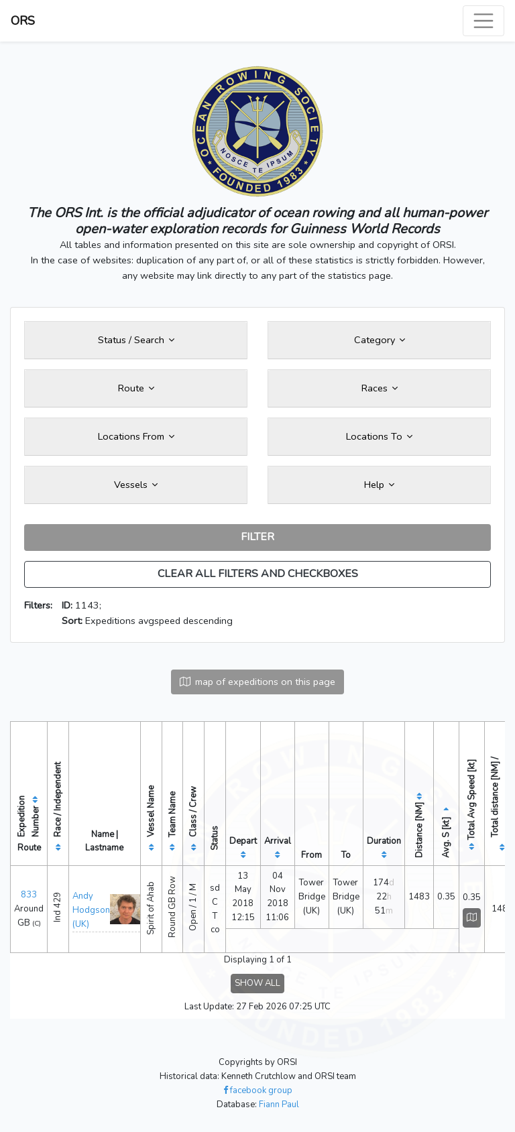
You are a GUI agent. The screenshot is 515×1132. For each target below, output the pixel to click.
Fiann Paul (279, 1104)
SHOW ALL (257, 983)
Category (379, 340)
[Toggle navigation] (483, 20)
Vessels (136, 484)
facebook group (257, 1090)
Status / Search (136, 340)
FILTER (257, 536)
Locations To (379, 436)
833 (29, 895)
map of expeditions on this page (257, 681)
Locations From (136, 436)
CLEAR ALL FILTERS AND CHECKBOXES (258, 573)
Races (379, 388)
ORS (23, 21)
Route (136, 388)
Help (379, 484)
